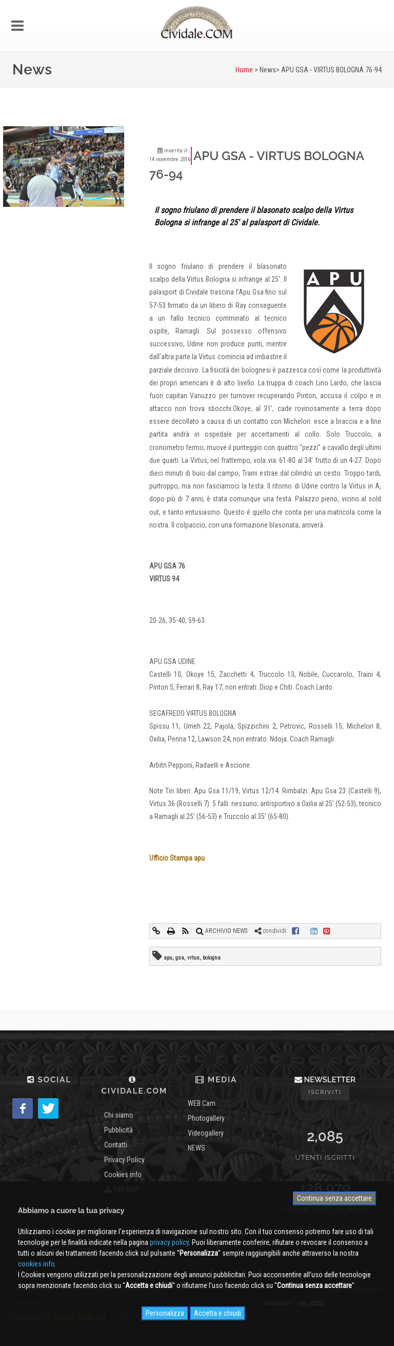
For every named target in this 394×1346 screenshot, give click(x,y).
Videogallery (206, 1133)
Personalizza (165, 1313)
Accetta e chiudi (217, 1313)
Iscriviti (325, 1092)
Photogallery (206, 1118)
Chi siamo (118, 1115)
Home (244, 70)
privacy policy (169, 1242)
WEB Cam (201, 1103)
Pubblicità (118, 1130)
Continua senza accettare (334, 1198)
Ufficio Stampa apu (177, 858)
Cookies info (123, 1175)
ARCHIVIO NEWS (221, 930)
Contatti (115, 1145)
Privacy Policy (124, 1160)
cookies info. (37, 1264)
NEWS (196, 1148)
